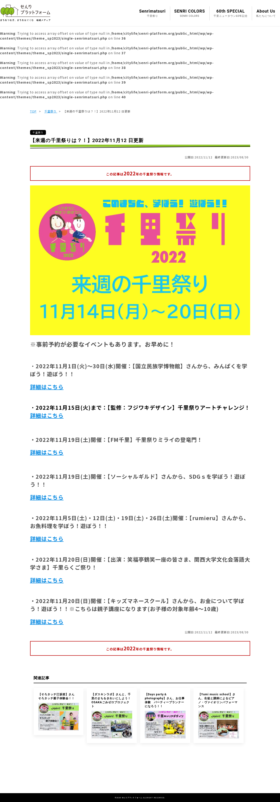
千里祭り (50, 111)
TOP (33, 111)
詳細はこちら (47, 387)
